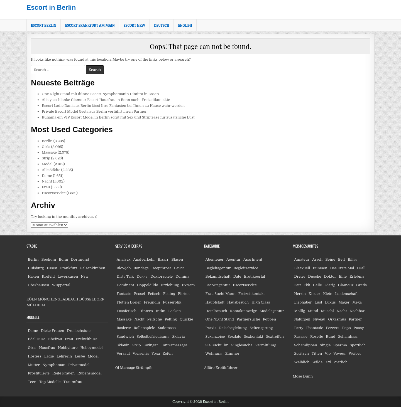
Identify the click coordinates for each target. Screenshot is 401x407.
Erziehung (170, 285)
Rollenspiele (144, 328)
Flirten (184, 294)
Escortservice (54, 193)
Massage (49, 152)
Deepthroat (161, 268)
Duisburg (36, 268)
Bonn (63, 259)
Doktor (330, 276)
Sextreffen (275, 336)
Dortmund (80, 259)
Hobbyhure (67, 348)
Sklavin (123, 345)
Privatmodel (78, 365)
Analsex (124, 259)
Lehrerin (64, 356)
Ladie (49, 356)
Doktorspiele (161, 276)
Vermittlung (265, 345)
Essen (52, 268)
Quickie (186, 319)
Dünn (308, 376)
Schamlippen (305, 345)
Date (237, 276)
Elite (343, 276)
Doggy (142, 276)
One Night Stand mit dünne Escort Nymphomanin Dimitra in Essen (100, 94)
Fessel (139, 294)
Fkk (307, 285)
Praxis (211, 328)
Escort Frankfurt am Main (90, 25)
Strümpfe (144, 368)
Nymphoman (53, 365)
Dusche (314, 276)
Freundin (152, 302)
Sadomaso (167, 328)
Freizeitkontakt (251, 294)
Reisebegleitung (233, 328)
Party (298, 328)
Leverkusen (68, 276)
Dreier (299, 276)
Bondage (140, 268)
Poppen (269, 319)
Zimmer (232, 353)
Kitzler (314, 294)
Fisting (169, 294)
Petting (171, 319)
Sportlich (358, 345)
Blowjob (124, 268)
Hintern (146, 311)
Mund (313, 311)
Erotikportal (254, 276)
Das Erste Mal (342, 268)
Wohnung (214, 353)
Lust (318, 302)
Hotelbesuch (216, 311)
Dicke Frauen (52, 331)
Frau (46, 187)
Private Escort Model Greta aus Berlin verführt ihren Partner (94, 111)
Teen (32, 382)
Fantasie (124, 294)
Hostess (34, 356)
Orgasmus (337, 319)
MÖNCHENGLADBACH (58, 299)
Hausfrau (47, 348)
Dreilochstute (79, 331)
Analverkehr (144, 259)
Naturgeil (302, 319)
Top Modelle (50, 382)
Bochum (48, 259)
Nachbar (357, 311)
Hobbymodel (91, 348)
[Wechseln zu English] (185, 25)
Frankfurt (68, 268)
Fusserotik (172, 302)
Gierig (330, 285)
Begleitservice (246, 268)
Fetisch (154, 294)
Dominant (125, 285)
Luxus (330, 302)
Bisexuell (302, 268)
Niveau (319, 319)
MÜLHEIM (35, 305)
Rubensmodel (89, 373)
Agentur (233, 259)
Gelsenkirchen (92, 268)
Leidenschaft (346, 294)
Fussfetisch (127, 311)
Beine (330, 259)
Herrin (300, 294)
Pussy (359, 328)
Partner (355, 319)
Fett (297, 285)
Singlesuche (242, 345)
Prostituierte (39, 373)
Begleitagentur (218, 268)
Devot (179, 268)
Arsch (317, 259)
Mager (343, 302)
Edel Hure (36, 339)
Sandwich (125, 336)
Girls (46, 147)
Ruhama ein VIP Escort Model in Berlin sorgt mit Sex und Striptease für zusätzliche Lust (118, 117)
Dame (47, 176)
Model (47, 164)
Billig (352, 259)
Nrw (85, 276)
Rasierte (124, 328)
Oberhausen (38, 285)
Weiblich (301, 362)
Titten (317, 353)
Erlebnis (356, 276)
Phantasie (314, 328)
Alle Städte (51, 170)
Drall (361, 268)
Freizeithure (86, 339)
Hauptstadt (215, 302)
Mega (357, 302)
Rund (330, 336)
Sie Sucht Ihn (217, 345)
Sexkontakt (253, 336)
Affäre (209, 368)
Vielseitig (141, 353)
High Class (260, 302)
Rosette (316, 336)
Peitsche (154, 319)
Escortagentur (218, 285)
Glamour (345, 285)
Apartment (252, 259)
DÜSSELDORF (91, 299)
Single (325, 345)
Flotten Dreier (129, 302)
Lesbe (80, 356)
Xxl (328, 362)
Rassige (300, 336)
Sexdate (234, 336)
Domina (182, 276)
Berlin (47, 141)
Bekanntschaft (218, 276)
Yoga (155, 353)
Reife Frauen (63, 373)
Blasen (177, 259)
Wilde (317, 362)
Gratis (361, 285)
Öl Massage (125, 368)
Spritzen (301, 353)
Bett (341, 259)
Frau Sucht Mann (221, 294)
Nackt (140, 319)
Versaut (123, 353)
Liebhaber (303, 302)
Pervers (332, 328)
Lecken (174, 311)
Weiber (355, 353)
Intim (160, 311)
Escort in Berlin (51, 7)
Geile (317, 285)
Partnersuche (248, 319)
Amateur (301, 259)
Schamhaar (348, 336)
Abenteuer (215, 259)
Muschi (327, 311)
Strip (46, 158)
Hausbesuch (238, 302)
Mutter (34, 365)
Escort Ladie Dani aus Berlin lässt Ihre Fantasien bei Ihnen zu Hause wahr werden (113, 105)
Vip (328, 353)
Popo (346, 328)
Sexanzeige (215, 336)
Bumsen (320, 268)
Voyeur (340, 353)
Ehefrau (55, 339)
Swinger (151, 345)
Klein (327, 294)
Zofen (168, 353)
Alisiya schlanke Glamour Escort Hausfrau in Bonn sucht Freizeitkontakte (106, 100)
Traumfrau (72, 382)
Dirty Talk (125, 276)
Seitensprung (261, 328)
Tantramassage (174, 345)
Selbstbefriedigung (153, 336)
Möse (297, 376)
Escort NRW (134, 25)
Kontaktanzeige (243, 311)
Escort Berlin (43, 25)
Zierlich (341, 362)
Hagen (33, 276)
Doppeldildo (147, 285)
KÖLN (31, 299)
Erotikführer (227, 368)
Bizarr (163, 259)
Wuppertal (61, 285)
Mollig (299, 311)
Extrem (188, 285)
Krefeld (48, 276)
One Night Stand (220, 319)
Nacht (47, 181)
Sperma (340, 345)
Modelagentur (272, 311)
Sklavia (178, 336)
